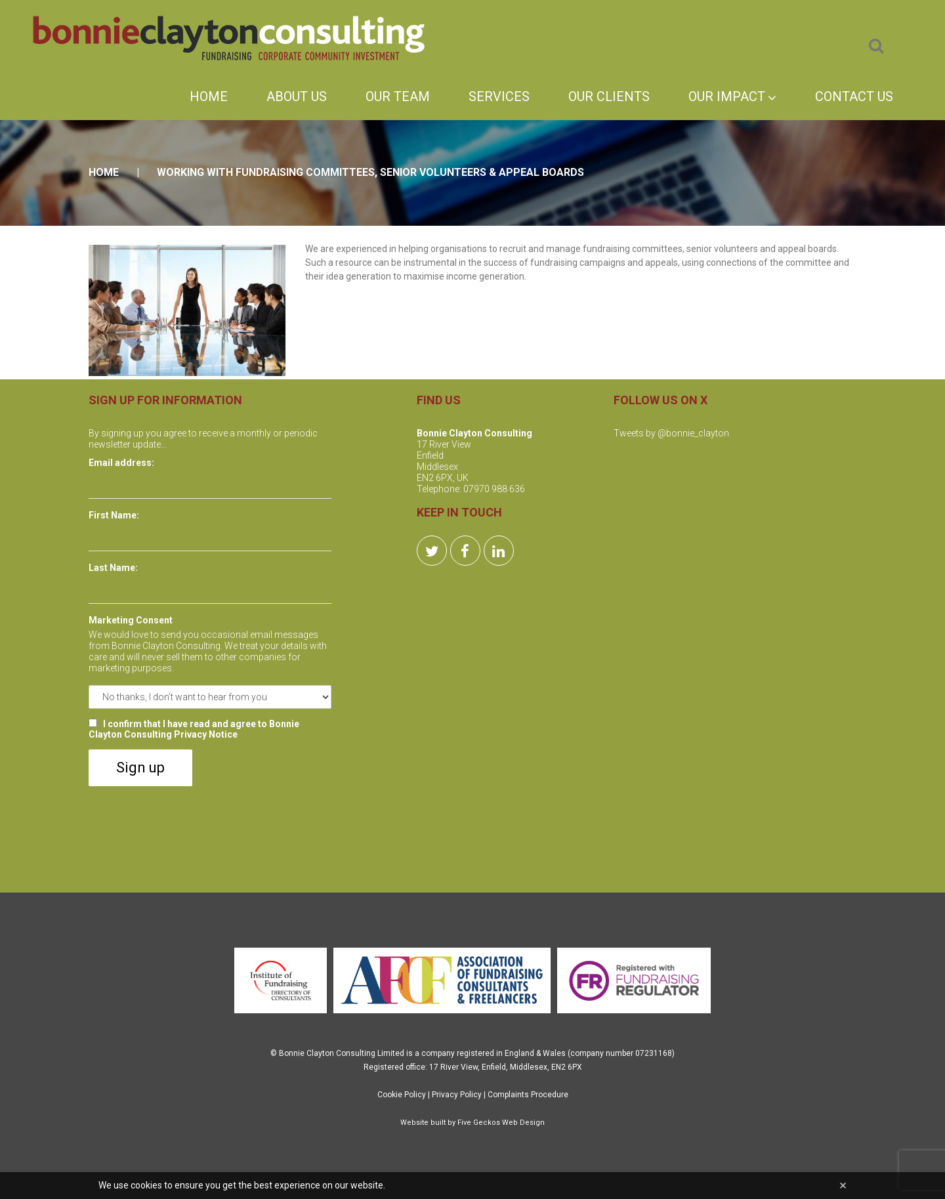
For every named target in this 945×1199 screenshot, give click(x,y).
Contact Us (854, 96)
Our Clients (609, 96)
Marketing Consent (131, 620)
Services (499, 96)
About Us (296, 96)
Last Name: (113, 567)
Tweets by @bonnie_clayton (671, 433)
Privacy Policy (457, 1094)
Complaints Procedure (528, 1094)
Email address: (121, 462)
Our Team (398, 96)
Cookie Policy (401, 1094)
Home (209, 96)
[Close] (843, 1185)
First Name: (114, 515)
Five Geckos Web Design (501, 1122)
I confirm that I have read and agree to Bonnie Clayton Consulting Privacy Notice (194, 729)
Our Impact (732, 96)
